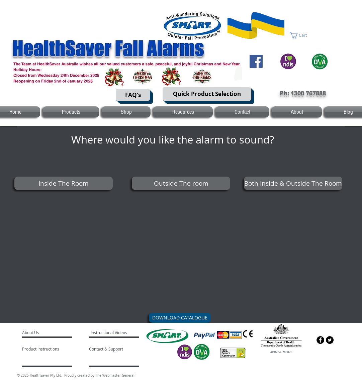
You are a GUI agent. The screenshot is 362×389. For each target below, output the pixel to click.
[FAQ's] (133, 95)
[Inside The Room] (63, 183)
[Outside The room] (181, 183)
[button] (302, 35)
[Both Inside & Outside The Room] (293, 183)
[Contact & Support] (113, 349)
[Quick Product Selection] (207, 94)
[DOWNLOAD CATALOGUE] (180, 318)
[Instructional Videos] (110, 332)
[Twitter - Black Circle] (330, 340)
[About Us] (47, 332)
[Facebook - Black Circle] (320, 340)
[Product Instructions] (41, 349)
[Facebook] (256, 61)
